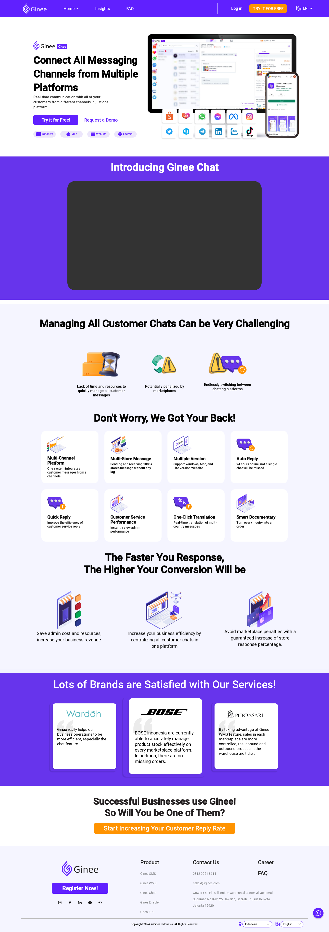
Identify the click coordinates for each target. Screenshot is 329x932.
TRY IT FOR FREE (268, 8)
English (287, 924)
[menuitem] (71, 8)
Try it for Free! (56, 120)
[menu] (133, 8)
